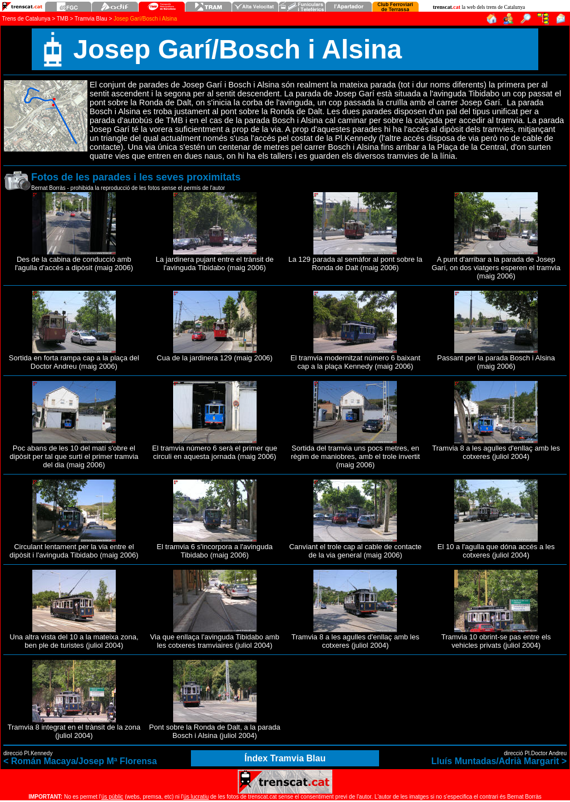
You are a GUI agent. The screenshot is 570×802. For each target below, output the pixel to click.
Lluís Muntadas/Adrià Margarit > (499, 761)
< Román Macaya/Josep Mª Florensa (80, 761)
